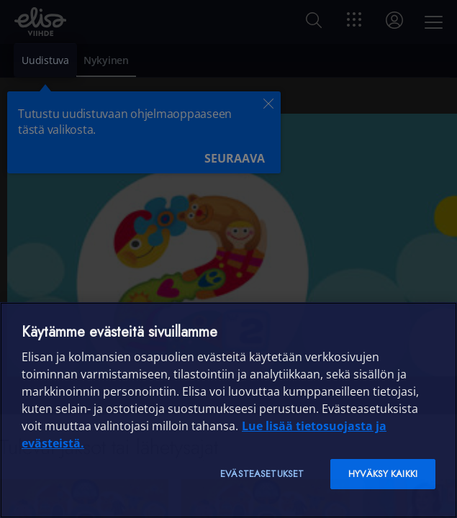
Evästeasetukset (262, 474)
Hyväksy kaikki (382, 474)
